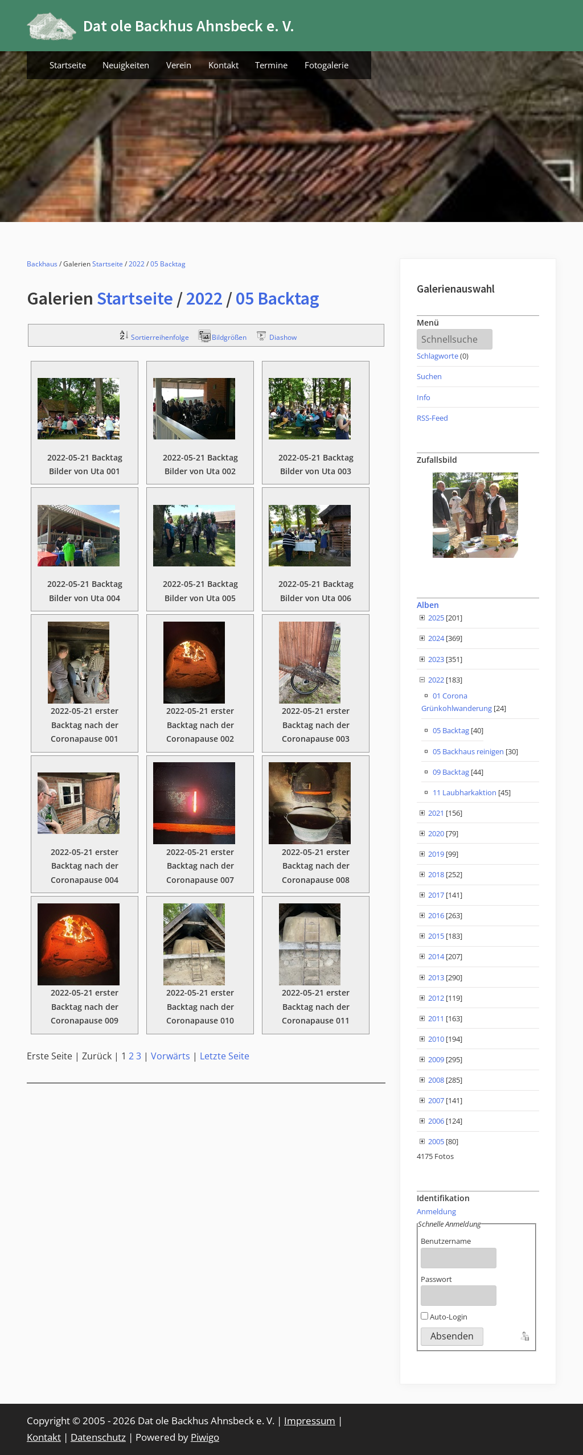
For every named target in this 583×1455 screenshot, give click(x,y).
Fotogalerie (326, 65)
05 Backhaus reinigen (468, 751)
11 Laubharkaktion (464, 792)
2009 (436, 1059)
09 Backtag (451, 772)
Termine (271, 65)
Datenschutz (98, 1437)
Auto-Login (444, 1317)
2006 (436, 1121)
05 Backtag (168, 264)
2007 (436, 1100)
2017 (436, 895)
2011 (436, 1018)
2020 (436, 833)
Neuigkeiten (125, 65)
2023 (436, 659)
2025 (436, 618)
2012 (436, 998)
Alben (428, 604)
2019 (436, 854)
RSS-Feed (432, 418)
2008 (436, 1080)
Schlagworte (437, 356)
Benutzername (446, 1241)
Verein (178, 65)
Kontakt (223, 65)
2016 (436, 915)
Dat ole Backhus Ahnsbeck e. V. (188, 25)
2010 (436, 1039)
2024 (436, 638)
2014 (436, 956)
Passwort (436, 1279)
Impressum (309, 1420)
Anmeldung (436, 1211)
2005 (436, 1141)
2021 (436, 813)
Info (423, 397)
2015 (436, 936)
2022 (137, 264)
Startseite (68, 65)
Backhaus (42, 264)
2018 (436, 874)
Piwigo (205, 1437)
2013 (436, 977)
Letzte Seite (224, 1056)
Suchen (429, 376)
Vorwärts (170, 1056)
